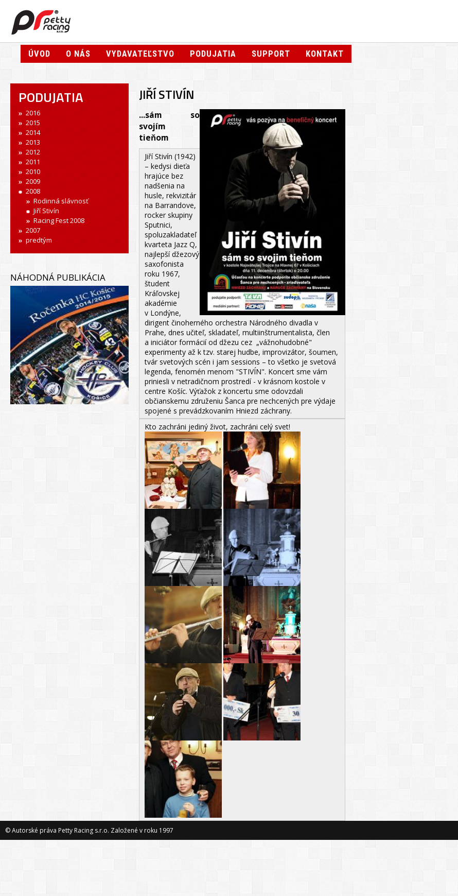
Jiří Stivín (46, 210)
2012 (33, 152)
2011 (33, 161)
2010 (33, 171)
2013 (33, 142)
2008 (33, 191)
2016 (33, 112)
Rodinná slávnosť (61, 200)
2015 (33, 122)
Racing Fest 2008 (58, 220)
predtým (39, 240)
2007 (33, 230)
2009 (33, 181)
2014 (33, 132)
